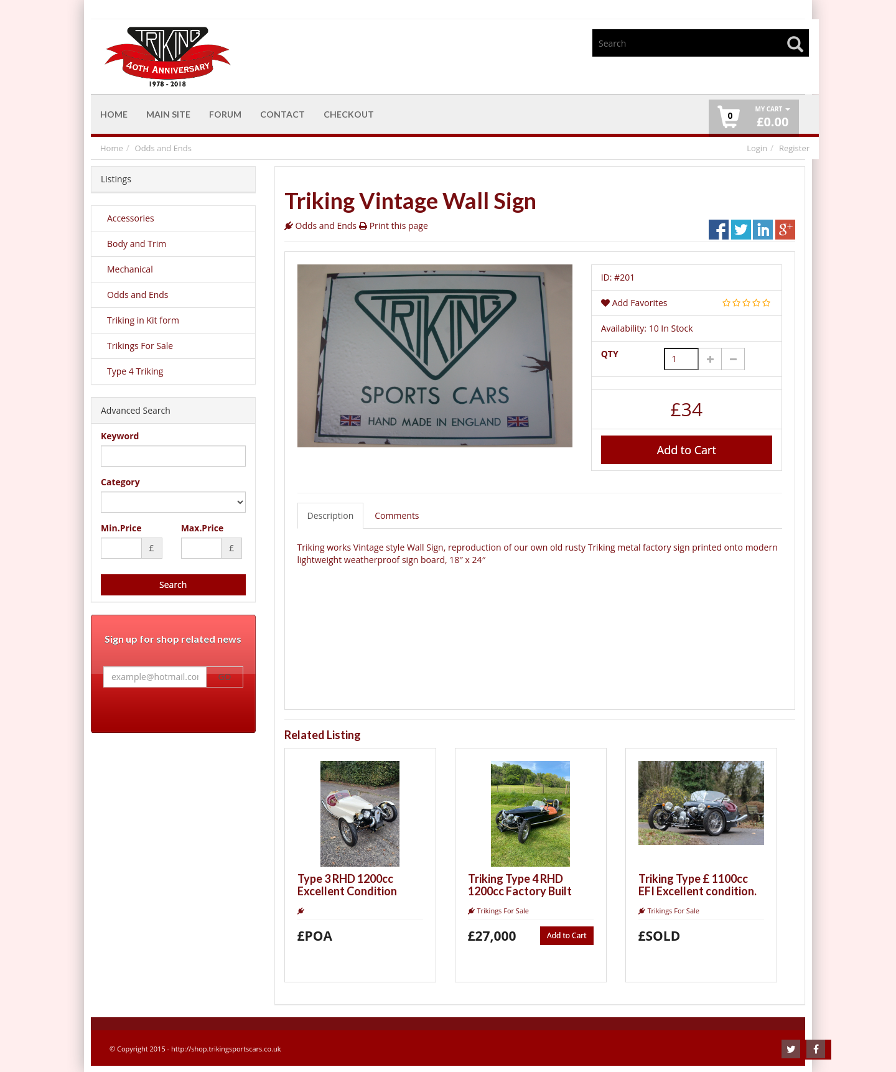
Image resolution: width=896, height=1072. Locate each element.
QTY (609, 354)
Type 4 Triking (135, 371)
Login (757, 148)
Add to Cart (686, 449)
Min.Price (121, 528)
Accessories (130, 218)
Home (111, 148)
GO (224, 677)
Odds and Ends (163, 148)
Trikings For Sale (140, 346)
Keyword (120, 436)
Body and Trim (136, 243)
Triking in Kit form (143, 320)
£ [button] (772, 117)
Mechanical (130, 269)
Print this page (399, 225)
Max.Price (202, 528)
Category (120, 482)
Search (173, 584)
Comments (397, 515)
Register (794, 148)
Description (330, 515)
